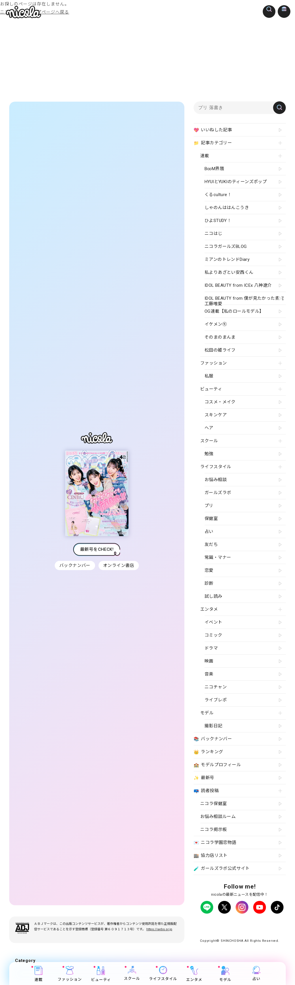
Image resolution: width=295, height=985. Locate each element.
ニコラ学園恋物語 (215, 843)
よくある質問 (270, 923)
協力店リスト (211, 856)
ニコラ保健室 (213, 803)
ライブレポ (216, 700)
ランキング (208, 752)
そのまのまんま (220, 337)
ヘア (209, 427)
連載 (39, 974)
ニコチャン (216, 687)
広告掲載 (247, 923)
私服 (209, 376)
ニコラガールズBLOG (226, 246)
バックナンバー (74, 568)
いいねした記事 (213, 130)
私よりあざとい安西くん (229, 272)
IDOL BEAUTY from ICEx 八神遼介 (238, 285)
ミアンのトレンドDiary (227, 259)
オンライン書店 (119, 568)
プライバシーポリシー (216, 923)
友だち (211, 544)
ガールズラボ (218, 492)
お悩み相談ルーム (218, 816)
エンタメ (194, 974)
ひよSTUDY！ (218, 220)
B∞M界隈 (214, 168)
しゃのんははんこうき (227, 207)
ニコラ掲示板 (213, 829)
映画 (209, 661)
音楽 (209, 674)
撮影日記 (213, 725)
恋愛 (209, 570)
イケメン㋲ (216, 324)
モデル (225, 974)
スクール (132, 973)
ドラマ (211, 648)
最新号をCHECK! (97, 552)
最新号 (204, 778)
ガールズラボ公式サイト (222, 869)
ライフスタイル (163, 973)
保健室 (211, 518)
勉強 (209, 453)
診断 (209, 583)
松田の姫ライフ (220, 350)
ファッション (70, 974)
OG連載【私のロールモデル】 (234, 311)
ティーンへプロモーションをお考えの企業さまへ (240, 933)
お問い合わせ (220, 928)
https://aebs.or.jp (159, 934)
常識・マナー (218, 557)
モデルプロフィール (217, 765)
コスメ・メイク (220, 402)
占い (256, 973)
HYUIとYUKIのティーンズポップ (236, 181)
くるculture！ (218, 194)
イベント (213, 622)
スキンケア (216, 414)
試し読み (213, 596)
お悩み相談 (216, 479)
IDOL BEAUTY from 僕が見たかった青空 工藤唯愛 (244, 300)
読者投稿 (206, 791)
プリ (209, 505)
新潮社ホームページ (253, 928)
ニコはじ (213, 233)
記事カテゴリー (213, 143)
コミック (213, 635)
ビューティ (101, 974)
